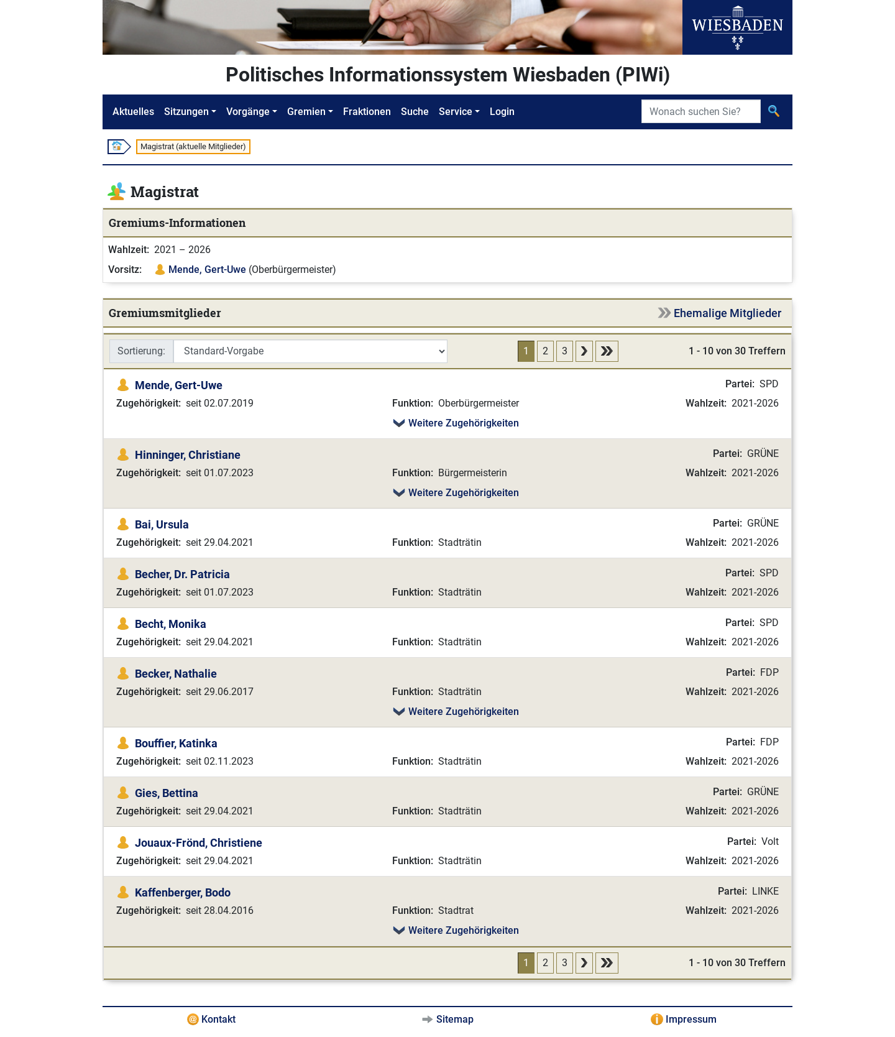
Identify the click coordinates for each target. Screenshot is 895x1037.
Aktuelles (133, 112)
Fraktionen (367, 112)
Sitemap (455, 1019)
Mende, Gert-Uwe (207, 269)
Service (455, 112)
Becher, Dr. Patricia (182, 574)
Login (502, 112)
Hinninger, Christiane (188, 454)
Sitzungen (186, 112)
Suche (415, 112)
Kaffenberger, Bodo (183, 892)
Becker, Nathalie (176, 673)
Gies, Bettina (166, 793)
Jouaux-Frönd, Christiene (198, 842)
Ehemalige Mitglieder (727, 313)
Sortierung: (141, 351)
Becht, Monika (170, 623)
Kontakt (218, 1019)
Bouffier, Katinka (176, 743)
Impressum (691, 1019)
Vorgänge (248, 112)
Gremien (306, 112)
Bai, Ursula (162, 524)
